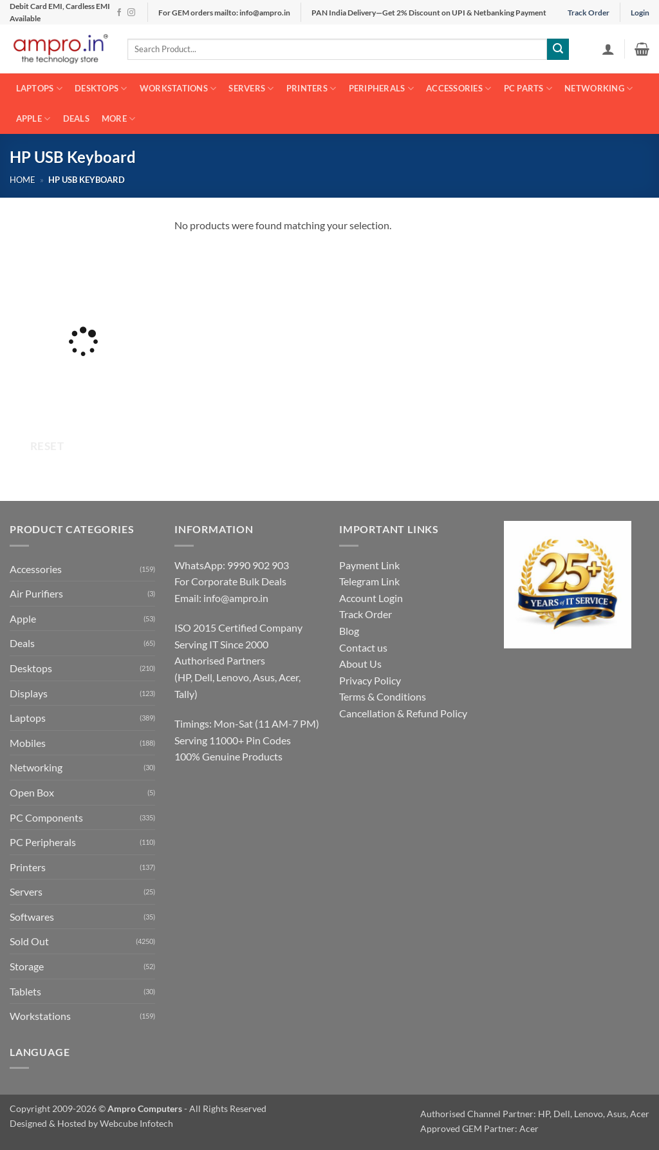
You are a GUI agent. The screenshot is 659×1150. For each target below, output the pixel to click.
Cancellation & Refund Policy (403, 713)
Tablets (25, 991)
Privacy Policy (370, 680)
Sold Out (29, 941)
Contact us (363, 647)
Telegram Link (369, 581)
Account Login (371, 598)
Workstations (178, 88)
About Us (360, 663)
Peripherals (381, 88)
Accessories (458, 88)
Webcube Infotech (136, 1123)
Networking (598, 88)
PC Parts (528, 88)
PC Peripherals (43, 842)
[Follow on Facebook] (119, 12)
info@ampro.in (235, 598)
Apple (33, 119)
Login (640, 12)
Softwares (32, 916)
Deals (76, 118)
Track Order (588, 12)
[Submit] (558, 50)
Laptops (39, 88)
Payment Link (369, 565)
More (118, 119)
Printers (311, 88)
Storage (27, 966)
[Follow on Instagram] (131, 12)
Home (22, 179)
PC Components (46, 817)
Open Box (32, 792)
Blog (349, 631)
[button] (608, 49)
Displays (29, 693)
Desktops (101, 88)
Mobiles (28, 743)
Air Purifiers (36, 593)
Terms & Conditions (382, 696)
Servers (251, 88)
